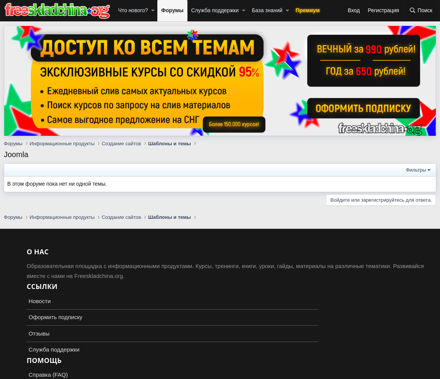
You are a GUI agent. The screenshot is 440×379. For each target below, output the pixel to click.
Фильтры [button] (416, 170)
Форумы (172, 10)
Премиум (308, 10)
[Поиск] (420, 10)
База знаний (267, 10)
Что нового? (133, 10)
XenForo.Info (48, 372)
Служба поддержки (215, 10)
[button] (153, 10)
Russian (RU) (23, 352)
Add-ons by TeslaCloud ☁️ (220, 366)
